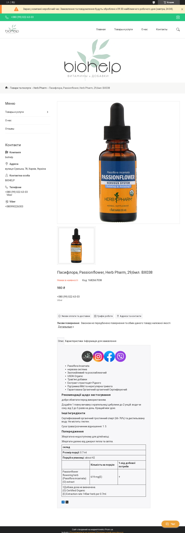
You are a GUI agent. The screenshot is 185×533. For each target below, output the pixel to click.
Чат (170, 524)
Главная (101, 29)
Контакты (161, 29)
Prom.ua (109, 529)
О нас (144, 29)
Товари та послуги (20, 88)
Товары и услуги (123, 29)
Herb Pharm (40, 88)
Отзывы (9, 128)
